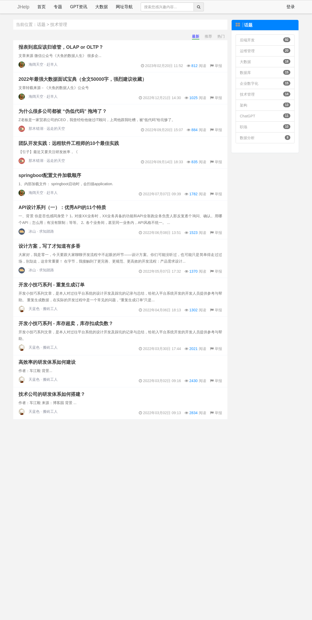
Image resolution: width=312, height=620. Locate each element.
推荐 (208, 36)
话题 (41, 24)
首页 (41, 7)
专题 (58, 7)
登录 (290, 7)
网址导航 (124, 7)
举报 (216, 66)
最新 (195, 36)
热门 (221, 36)
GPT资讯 (78, 7)
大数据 (101, 7)
